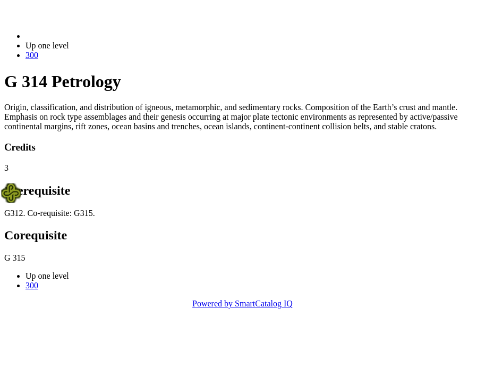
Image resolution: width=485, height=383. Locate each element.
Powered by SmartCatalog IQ (242, 303)
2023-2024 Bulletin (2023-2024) (81, 35)
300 (31, 55)
